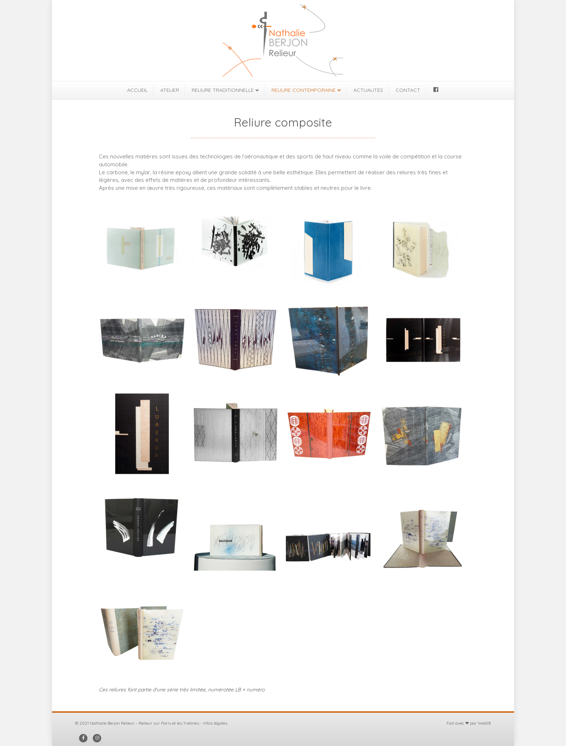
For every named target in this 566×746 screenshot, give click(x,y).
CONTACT (408, 90)
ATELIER (169, 90)
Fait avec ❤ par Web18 (469, 723)
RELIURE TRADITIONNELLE (223, 90)
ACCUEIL (137, 90)
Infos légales (215, 723)
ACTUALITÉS (368, 90)
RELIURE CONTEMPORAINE (303, 90)
